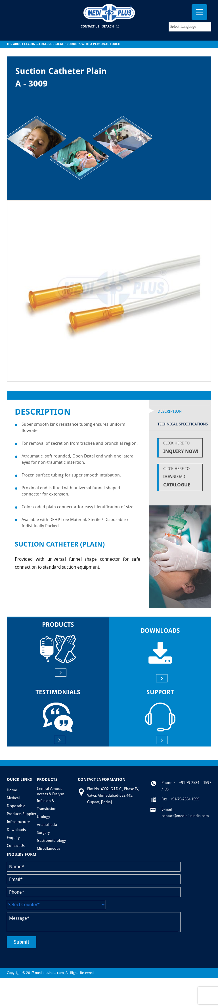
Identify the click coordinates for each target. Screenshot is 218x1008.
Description (170, 411)
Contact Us (90, 26)
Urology (43, 817)
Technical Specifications (183, 424)
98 (167, 789)
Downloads (16, 830)
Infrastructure (18, 822)
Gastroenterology (51, 840)
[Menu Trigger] (199, 12)
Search (108, 26)
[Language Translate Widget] (190, 26)
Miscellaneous (48, 848)
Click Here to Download (181, 477)
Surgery (43, 832)
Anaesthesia (47, 825)
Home (12, 790)
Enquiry (13, 838)
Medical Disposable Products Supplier (21, 806)
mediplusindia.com (49, 973)
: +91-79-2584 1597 (192, 783)
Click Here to (181, 448)
